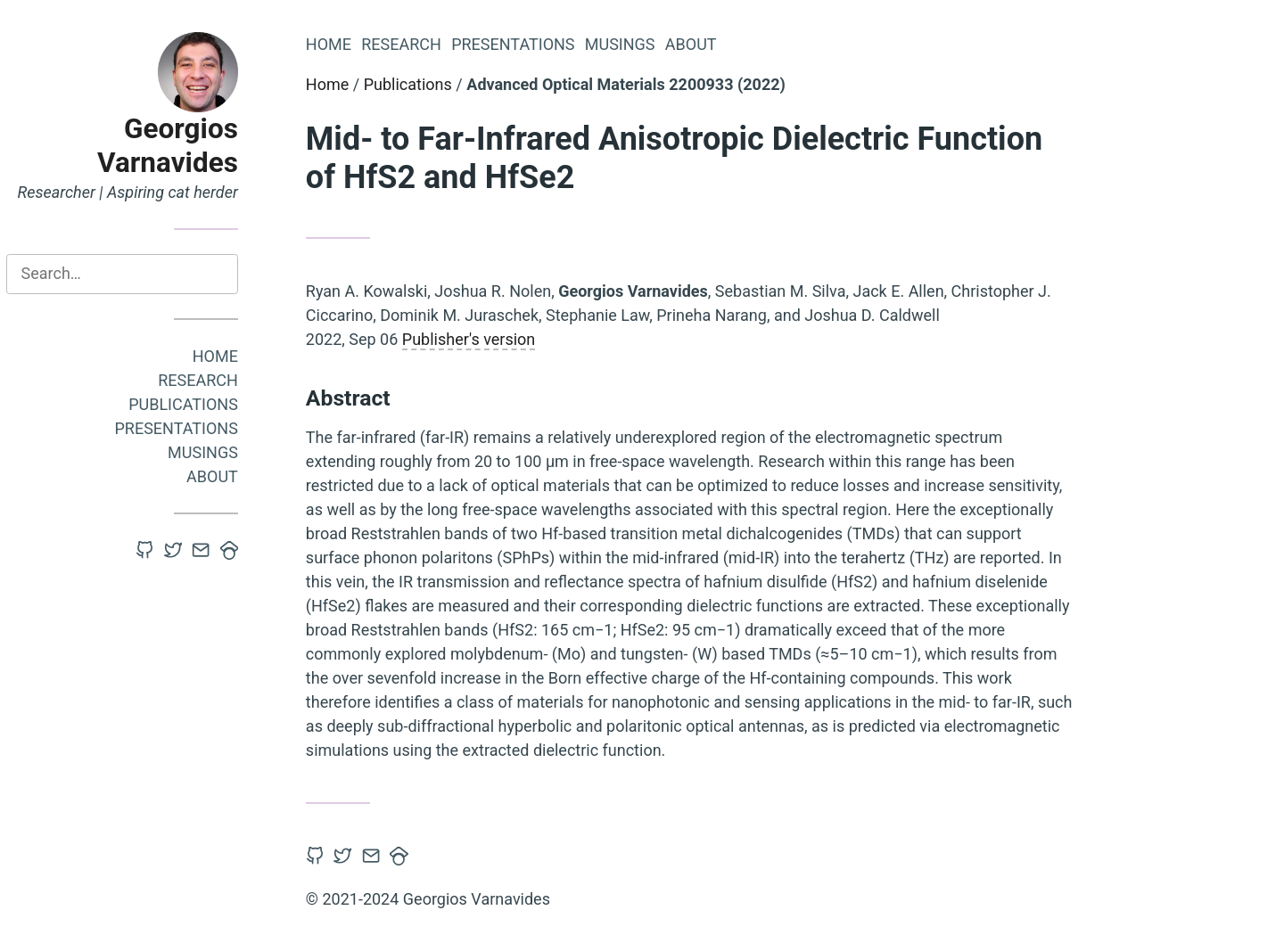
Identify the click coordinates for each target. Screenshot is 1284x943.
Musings (214, 452)
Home (227, 356)
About (224, 476)
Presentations (188, 428)
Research (209, 380)
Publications (195, 404)
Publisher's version (480, 339)
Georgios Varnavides (179, 145)
